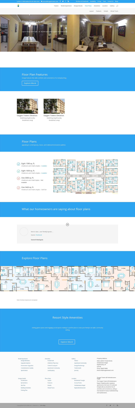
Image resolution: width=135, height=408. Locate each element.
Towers (56, 5)
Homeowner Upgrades (27, 365)
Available (44, 166)
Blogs (116, 1)
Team (104, 1)
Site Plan (23, 385)
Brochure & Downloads (82, 1)
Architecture (24, 380)
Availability (93, 1)
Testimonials (77, 368)
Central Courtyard (52, 365)
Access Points (78, 383)
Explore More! (30, 43)
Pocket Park (51, 360)
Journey (76, 370)
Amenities (97, 5)
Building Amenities (26, 388)
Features (98, 11)
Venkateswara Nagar (79, 385)
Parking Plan (24, 390)
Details (106, 11)
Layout (91, 11)
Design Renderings (79, 365)
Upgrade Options (25, 363)
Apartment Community (54, 368)
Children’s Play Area (53, 363)
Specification (24, 370)
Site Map (42, 405)
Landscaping (51, 370)
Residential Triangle (79, 380)
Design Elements (25, 360)
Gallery (112, 5)
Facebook (39, 235)
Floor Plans (88, 5)
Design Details (78, 5)
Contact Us (110, 1)
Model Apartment (66, 5)
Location (105, 5)
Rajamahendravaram (80, 388)
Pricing (99, 1)
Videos (76, 360)
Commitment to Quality (27, 368)
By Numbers (24, 383)
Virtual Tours (114, 11)
